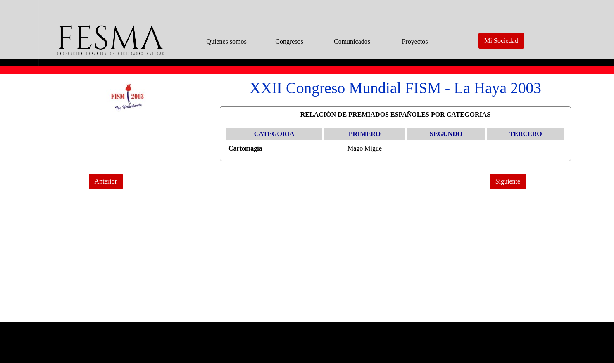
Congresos (289, 41)
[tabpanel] (395, 88)
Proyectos (415, 41)
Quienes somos (226, 41)
